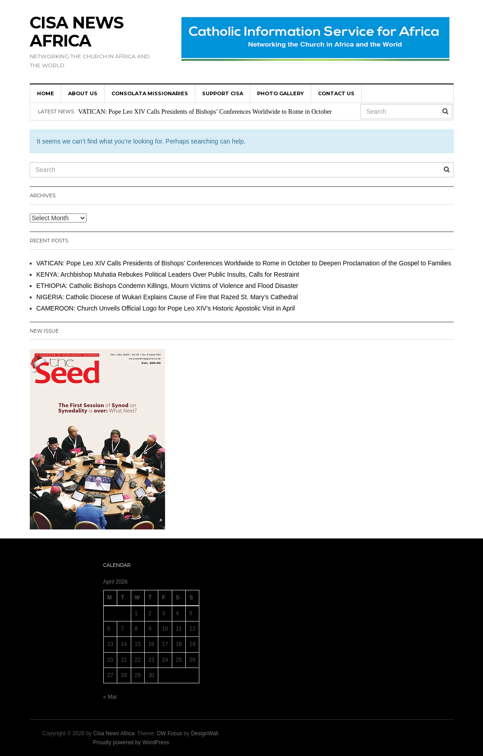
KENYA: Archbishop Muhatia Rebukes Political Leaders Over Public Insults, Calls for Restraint (168, 274)
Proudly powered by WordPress (131, 742)
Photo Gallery (280, 93)
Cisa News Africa (77, 32)
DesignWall (204, 733)
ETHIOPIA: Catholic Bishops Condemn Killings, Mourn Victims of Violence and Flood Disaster (168, 285)
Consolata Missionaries (149, 93)
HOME (45, 93)
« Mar (110, 697)
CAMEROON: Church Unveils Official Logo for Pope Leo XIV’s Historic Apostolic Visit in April (166, 308)
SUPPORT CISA (222, 93)
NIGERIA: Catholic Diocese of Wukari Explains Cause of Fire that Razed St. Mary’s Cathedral (167, 297)
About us (82, 93)
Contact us (336, 93)
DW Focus (169, 733)
